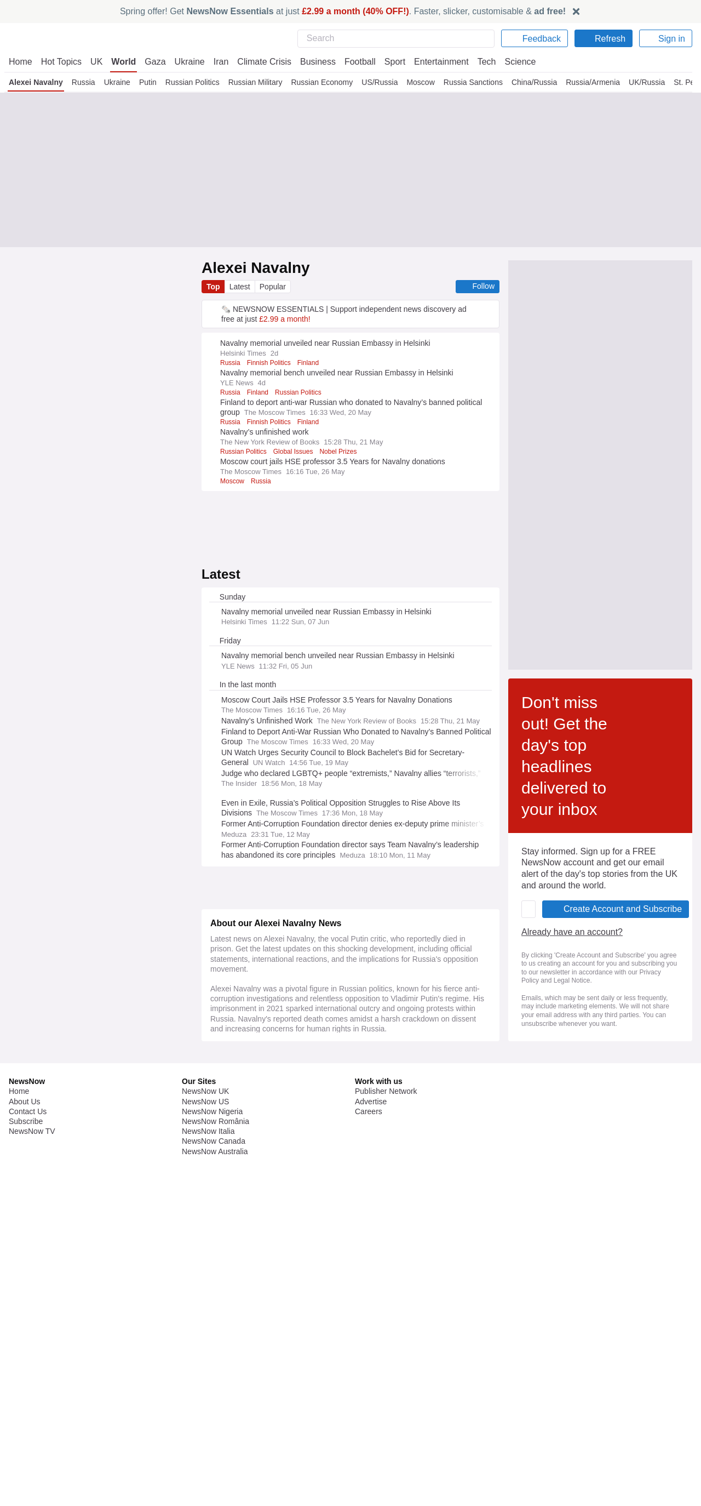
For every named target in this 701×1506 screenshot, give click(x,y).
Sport (389, 61)
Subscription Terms (561, 1443)
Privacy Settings (556, 1453)
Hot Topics (61, 61)
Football (354, 61)
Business (312, 61)
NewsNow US (205, 1423)
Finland (312, 363)
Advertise (371, 1423)
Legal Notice (549, 1433)
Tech (479, 61)
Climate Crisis (258, 61)
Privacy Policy (422, 1127)
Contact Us (28, 1433)
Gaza (153, 61)
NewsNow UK (204, 1413)
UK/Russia (647, 82)
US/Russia (377, 82)
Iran (216, 61)
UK (96, 61)
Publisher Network (386, 1413)
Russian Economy (319, 82)
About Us (25, 1423)
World (123, 61)
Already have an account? (263, 1096)
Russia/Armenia (592, 82)
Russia (81, 82)
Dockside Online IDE (388, 1443)
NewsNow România (215, 1443)
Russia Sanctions (471, 82)
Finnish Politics (271, 363)
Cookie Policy (550, 1423)
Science (512, 61)
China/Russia (532, 82)
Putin (145, 82)
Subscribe (26, 1443)
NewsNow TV (32, 1453)
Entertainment (435, 61)
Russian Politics (190, 82)
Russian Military (253, 82)
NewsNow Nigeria (212, 1433)
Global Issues (296, 451)
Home (20, 61)
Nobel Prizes (342, 451)
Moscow (418, 82)
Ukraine (185, 61)
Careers (368, 1433)
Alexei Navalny (35, 82)
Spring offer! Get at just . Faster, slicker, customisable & (343, 11)
